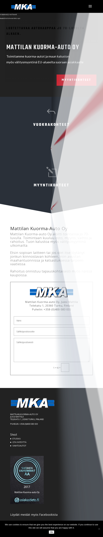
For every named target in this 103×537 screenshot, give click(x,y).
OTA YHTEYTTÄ (19, 442)
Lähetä (80, 367)
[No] (99, 528)
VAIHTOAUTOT (19, 445)
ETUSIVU (16, 438)
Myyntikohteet (66, 80)
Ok (51, 532)
